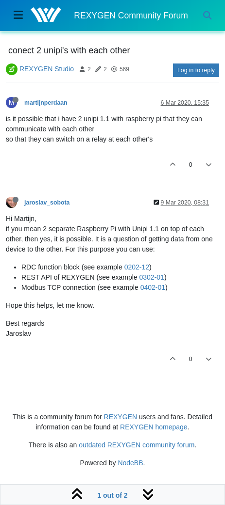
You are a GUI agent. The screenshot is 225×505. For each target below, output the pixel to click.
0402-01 (152, 287)
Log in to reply (196, 70)
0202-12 (136, 267)
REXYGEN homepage (154, 427)
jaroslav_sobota (46, 202)
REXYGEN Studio (46, 69)
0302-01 (151, 277)
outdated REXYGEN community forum (136, 445)
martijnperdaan (46, 102)
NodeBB (130, 463)
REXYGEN (120, 417)
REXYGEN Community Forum (131, 15)
